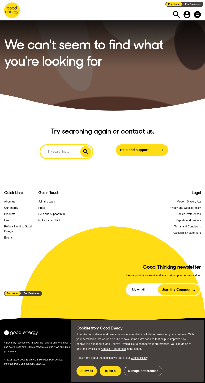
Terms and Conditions (187, 226)
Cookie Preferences (113, 348)
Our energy (11, 207)
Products (9, 214)
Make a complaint (49, 220)
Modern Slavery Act (189, 201)
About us (9, 201)
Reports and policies (188, 220)
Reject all (112, 372)
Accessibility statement (187, 232)
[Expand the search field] (176, 14)
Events (8, 237)
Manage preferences (143, 372)
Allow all (88, 372)
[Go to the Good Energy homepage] (12, 10)
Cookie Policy (139, 357)
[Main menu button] (197, 14)
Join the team (46, 201)
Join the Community (178, 289)
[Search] (60, 151)
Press (41, 207)
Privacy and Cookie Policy (185, 207)
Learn (7, 220)
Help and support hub (51, 214)
